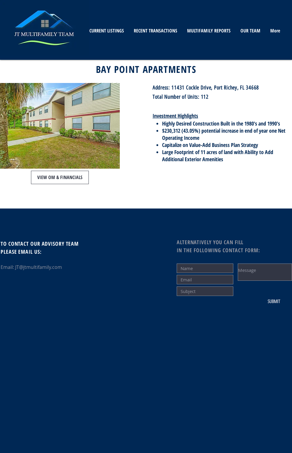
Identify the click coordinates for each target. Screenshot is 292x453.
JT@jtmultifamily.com (38, 267)
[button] (60, 177)
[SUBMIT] (273, 301)
